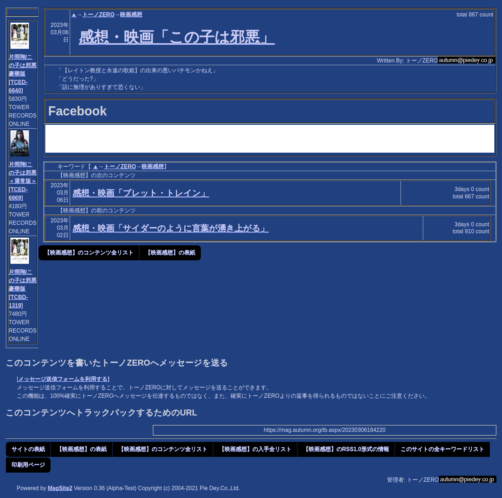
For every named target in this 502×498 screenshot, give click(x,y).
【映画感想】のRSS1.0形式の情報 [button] (346, 449)
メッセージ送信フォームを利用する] (63, 379)
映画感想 (131, 14)
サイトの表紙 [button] (28, 449)
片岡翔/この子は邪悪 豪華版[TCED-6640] (23, 73)
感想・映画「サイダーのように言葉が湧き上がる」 (171, 228)
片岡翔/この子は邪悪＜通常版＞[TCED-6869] (23, 181)
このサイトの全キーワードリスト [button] (442, 449)
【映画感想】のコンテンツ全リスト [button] (89, 252)
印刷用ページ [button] (28, 465)
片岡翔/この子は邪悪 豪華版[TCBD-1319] (23, 288)
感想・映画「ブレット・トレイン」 (141, 193)
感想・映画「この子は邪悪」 (177, 37)
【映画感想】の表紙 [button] (170, 252)
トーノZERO (98, 14)
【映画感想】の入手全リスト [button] (255, 449)
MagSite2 (60, 488)
